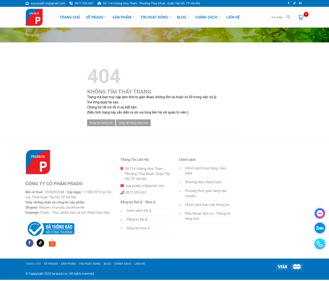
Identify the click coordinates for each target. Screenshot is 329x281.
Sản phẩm (123, 17)
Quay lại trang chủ (101, 123)
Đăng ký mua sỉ (138, 228)
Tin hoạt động (155, 17)
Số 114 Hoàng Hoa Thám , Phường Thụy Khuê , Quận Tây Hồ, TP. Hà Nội (149, 3)
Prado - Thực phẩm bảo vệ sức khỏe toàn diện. (75, 212)
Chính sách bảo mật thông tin (207, 205)
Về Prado (96, 17)
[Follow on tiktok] (294, 3)
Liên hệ (233, 17)
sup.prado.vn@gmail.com (46, 3)
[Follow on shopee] (52, 243)
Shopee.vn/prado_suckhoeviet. (62, 207)
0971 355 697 (81, 3)
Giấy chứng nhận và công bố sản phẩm (55, 202)
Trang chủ (33, 35)
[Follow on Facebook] (288, 3)
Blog (183, 17)
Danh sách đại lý (139, 211)
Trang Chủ (70, 17)
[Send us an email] (300, 3)
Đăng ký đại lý (137, 219)
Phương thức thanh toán (203, 182)
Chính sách (208, 17)
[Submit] (288, 17)
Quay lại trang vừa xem (133, 123)
